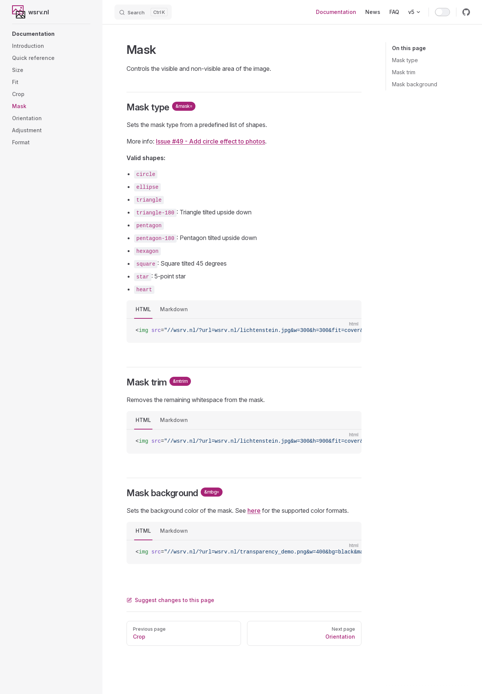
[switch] (442, 12)
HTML (143, 309)
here (254, 510)
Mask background (414, 84)
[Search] (143, 12)
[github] (466, 12)
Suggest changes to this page (170, 600)
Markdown (174, 309)
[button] (51, 34)
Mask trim (403, 72)
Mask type (405, 60)
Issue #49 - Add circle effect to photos (210, 141)
